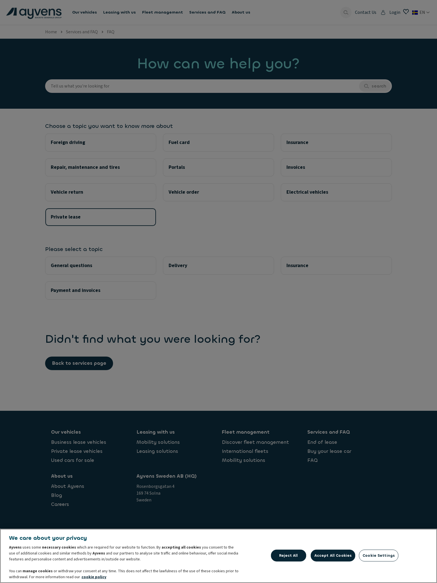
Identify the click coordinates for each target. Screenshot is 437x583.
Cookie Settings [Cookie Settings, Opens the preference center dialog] (379, 557)
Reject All (288, 557)
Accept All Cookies (333, 557)
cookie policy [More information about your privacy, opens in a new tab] (93, 579)
